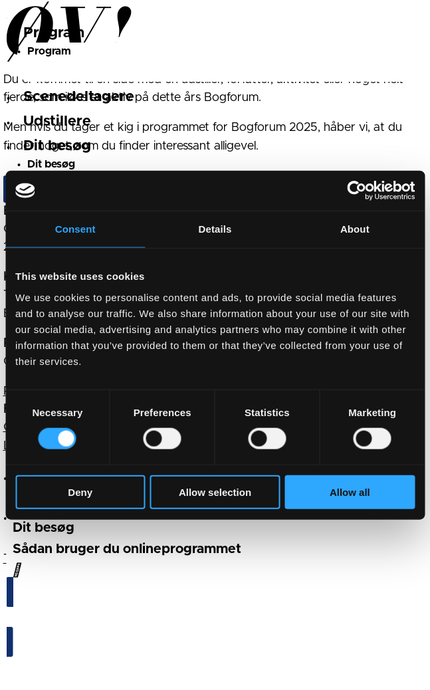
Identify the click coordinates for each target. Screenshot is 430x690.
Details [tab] (215, 229)
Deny (80, 491)
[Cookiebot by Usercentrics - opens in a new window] (356, 191)
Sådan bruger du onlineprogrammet (127, 549)
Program (53, 33)
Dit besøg (57, 146)
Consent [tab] (75, 229)
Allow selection (215, 491)
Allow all (350, 491)
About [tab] (355, 229)
